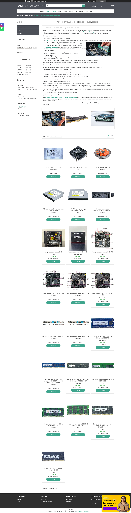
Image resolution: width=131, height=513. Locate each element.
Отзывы (19, 33)
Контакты (72, 11)
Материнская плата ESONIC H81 (78, 252)
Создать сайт (37, 1)
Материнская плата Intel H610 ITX (78, 336)
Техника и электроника (25, 15)
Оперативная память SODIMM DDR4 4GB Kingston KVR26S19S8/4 (102, 425)
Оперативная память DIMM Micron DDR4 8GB (103, 380)
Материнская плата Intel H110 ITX (78, 293)
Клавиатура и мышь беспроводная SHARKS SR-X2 (102, 209)
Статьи (65, 11)
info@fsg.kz (22, 106)
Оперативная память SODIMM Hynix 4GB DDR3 (53, 424)
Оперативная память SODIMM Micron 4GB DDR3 (78, 424)
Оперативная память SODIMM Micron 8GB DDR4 (53, 469)
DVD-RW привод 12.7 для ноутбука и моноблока (78, 209)
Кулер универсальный (103, 167)
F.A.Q (90, 11)
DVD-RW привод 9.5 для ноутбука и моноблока (53, 209)
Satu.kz (73, 509)
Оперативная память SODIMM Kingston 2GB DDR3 (102, 337)
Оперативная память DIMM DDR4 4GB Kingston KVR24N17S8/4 (78, 380)
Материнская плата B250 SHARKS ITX (103, 294)
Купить (54, 176)
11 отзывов (92, 1)
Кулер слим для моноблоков (78, 167)
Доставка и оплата (82, 11)
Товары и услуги (51, 11)
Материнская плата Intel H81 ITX (53, 293)
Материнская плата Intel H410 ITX (53, 336)
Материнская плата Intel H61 (53, 252)
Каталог (43, 499)
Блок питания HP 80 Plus (53, 167)
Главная (41, 11)
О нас (59, 11)
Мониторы (94, 503)
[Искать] (83, 6)
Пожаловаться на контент (82, 511)
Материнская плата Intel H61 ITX (102, 252)
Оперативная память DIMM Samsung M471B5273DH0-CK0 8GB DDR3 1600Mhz (53, 381)
